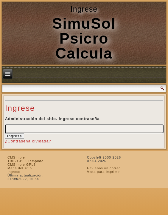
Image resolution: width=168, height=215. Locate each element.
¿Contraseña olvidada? (28, 141)
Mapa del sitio (19, 168)
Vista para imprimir (103, 171)
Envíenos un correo (104, 168)
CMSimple (16, 157)
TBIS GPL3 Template (25, 161)
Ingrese (14, 171)
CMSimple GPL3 (21, 164)
